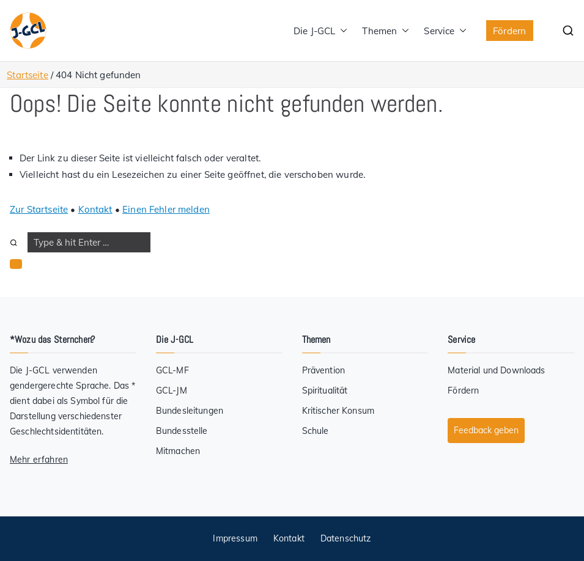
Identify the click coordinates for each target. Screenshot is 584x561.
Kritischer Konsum (338, 410)
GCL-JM (171, 390)
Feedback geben (486, 430)
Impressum (235, 538)
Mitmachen (178, 451)
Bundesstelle (182, 430)
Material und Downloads (496, 370)
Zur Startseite (39, 209)
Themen (385, 31)
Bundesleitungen (189, 410)
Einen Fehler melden (166, 209)
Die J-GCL (320, 31)
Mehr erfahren (39, 459)
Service (445, 31)
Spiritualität (325, 390)
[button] (341, 31)
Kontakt (95, 209)
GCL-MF (172, 370)
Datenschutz (345, 538)
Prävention (324, 370)
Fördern (509, 31)
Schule (315, 430)
